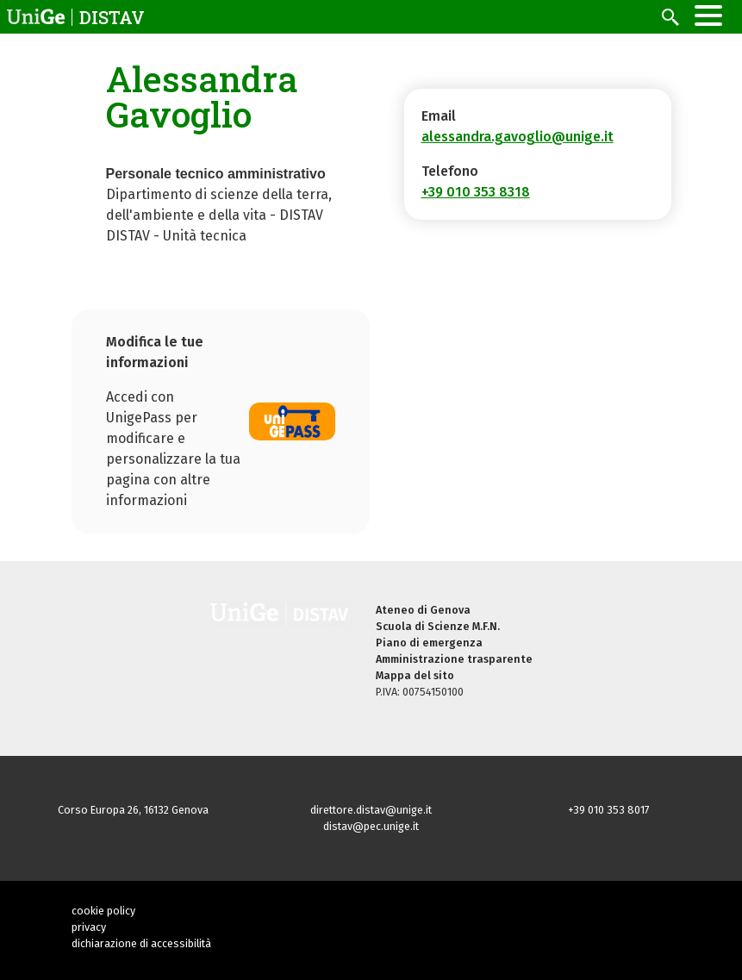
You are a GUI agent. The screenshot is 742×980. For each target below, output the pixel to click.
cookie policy (103, 910)
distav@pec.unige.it (371, 826)
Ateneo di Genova (423, 609)
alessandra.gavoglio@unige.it (517, 136)
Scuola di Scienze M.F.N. (438, 626)
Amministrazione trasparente (454, 658)
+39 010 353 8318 (475, 192)
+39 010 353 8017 (609, 809)
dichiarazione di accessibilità (141, 943)
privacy (89, 927)
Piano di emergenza (429, 642)
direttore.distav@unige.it (371, 809)
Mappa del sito (415, 675)
